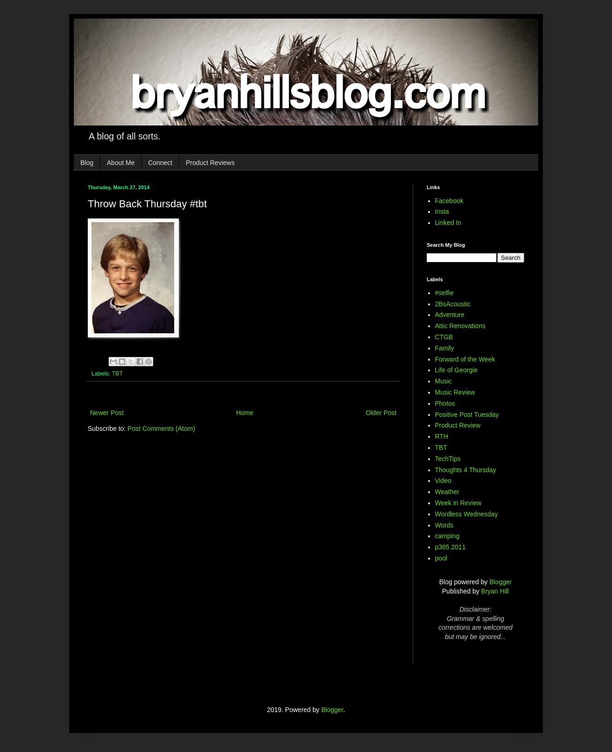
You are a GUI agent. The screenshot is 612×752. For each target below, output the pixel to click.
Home (244, 412)
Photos (445, 403)
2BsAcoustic (453, 304)
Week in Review (458, 503)
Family (444, 348)
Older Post (381, 412)
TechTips (448, 458)
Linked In (448, 222)
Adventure (450, 314)
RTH (442, 436)
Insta (442, 211)
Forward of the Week (465, 359)
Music (443, 381)
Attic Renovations (460, 326)
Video (443, 480)
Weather (447, 491)
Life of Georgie (456, 370)
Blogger (500, 582)
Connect (160, 162)
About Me (121, 162)
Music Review (455, 392)
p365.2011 (450, 547)
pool (441, 558)
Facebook (449, 200)
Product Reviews (210, 162)
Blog (86, 162)
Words (444, 525)
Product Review (458, 425)
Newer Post (107, 412)
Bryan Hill (495, 591)
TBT (117, 373)
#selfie (444, 293)
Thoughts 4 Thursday (465, 470)
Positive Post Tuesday (467, 414)
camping (447, 536)
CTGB (444, 337)
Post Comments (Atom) (161, 428)
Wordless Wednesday (466, 514)
